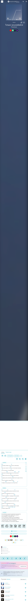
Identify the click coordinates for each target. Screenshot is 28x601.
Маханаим (14, 27)
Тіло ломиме (8, 587)
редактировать (7, 572)
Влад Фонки (3, 547)
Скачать (14, 531)
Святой (6, 583)
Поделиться (14, 533)
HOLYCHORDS (5, 563)
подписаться (23, 566)
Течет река (7, 591)
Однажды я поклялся (9, 595)
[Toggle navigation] (26, 1)
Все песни (23, 579)
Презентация (8, 452)
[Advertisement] (14, 436)
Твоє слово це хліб (9, 599)
